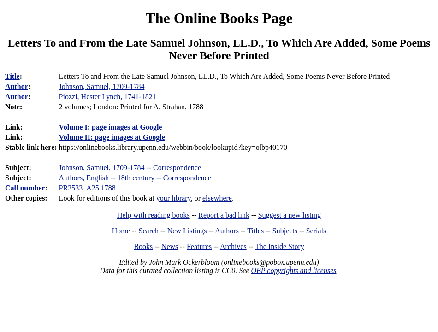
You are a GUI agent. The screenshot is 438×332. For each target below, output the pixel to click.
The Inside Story (279, 246)
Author (16, 86)
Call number (25, 188)
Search (149, 231)
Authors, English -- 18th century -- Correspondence (135, 178)
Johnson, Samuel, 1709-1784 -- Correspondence (130, 168)
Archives (233, 246)
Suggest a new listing (289, 215)
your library (173, 198)
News (169, 246)
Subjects (284, 231)
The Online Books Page (218, 18)
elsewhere (217, 198)
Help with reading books (153, 215)
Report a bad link (223, 215)
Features (199, 246)
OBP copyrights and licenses (293, 270)
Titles (255, 231)
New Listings (187, 231)
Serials (316, 231)
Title (12, 76)
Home (121, 231)
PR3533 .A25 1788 (87, 188)
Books (143, 246)
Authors (227, 231)
